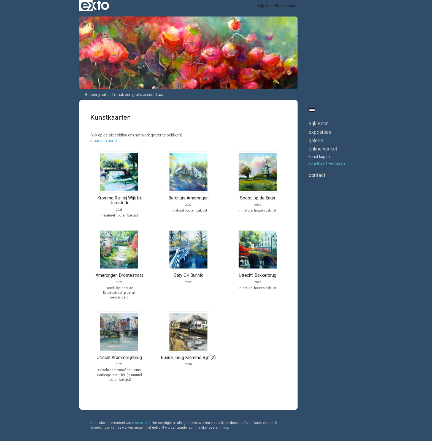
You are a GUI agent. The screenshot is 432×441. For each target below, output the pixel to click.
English (312, 110)
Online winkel (323, 149)
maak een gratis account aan (139, 94)
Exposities (320, 132)
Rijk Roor (265, 5)
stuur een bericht (105, 140)
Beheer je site (97, 94)
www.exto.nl (141, 423)
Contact (317, 175)
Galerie (316, 140)
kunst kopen (319, 156)
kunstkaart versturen (327, 163)
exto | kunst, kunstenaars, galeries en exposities (94, 5)
